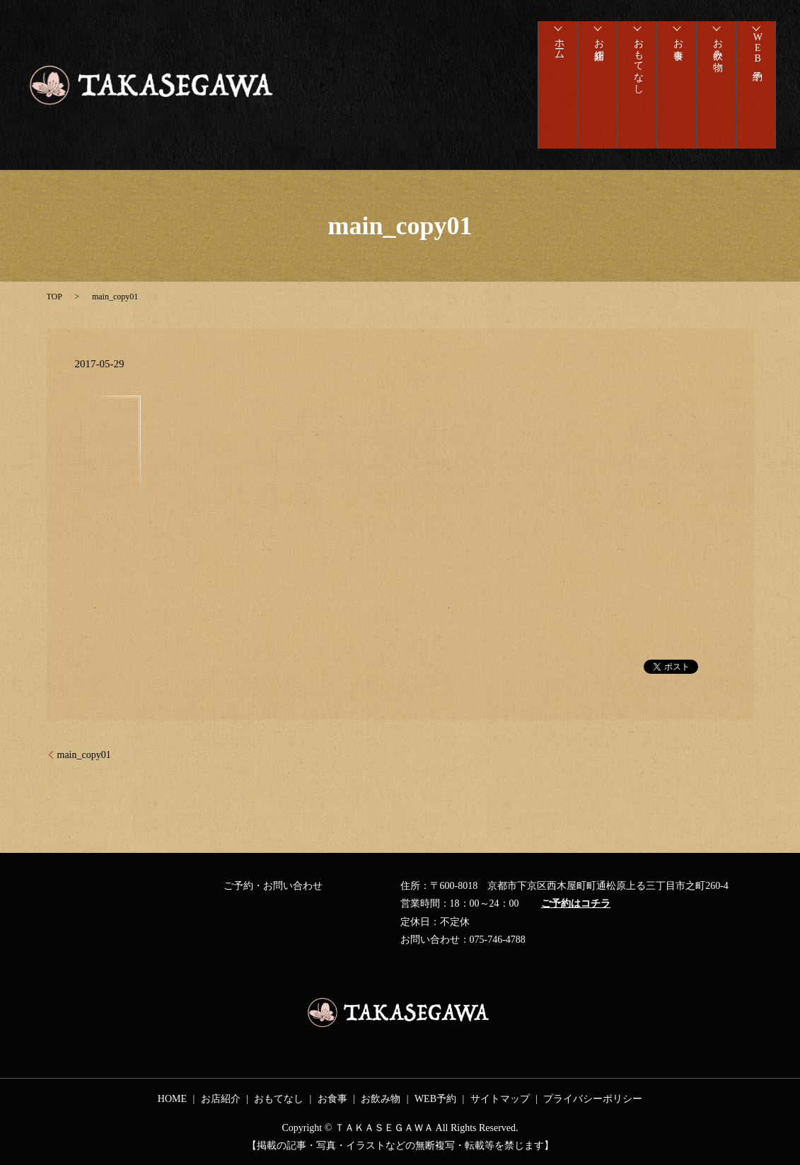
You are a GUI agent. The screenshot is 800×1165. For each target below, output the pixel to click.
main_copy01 (84, 755)
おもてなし (637, 67)
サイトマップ (500, 1099)
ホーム (557, 50)
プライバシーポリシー (592, 1099)
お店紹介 (597, 44)
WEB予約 (755, 55)
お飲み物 (716, 50)
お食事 (676, 44)
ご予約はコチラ (575, 903)
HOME (172, 1099)
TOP (54, 297)
